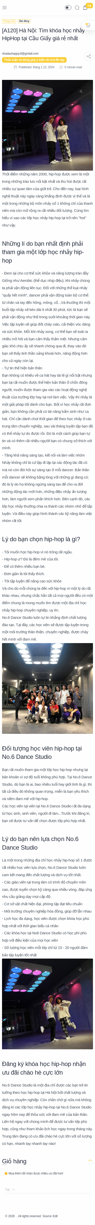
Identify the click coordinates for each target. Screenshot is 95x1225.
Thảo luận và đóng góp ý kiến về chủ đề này (34, 60)
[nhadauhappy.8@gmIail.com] (20, 53)
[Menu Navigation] (4, 7)
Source (47, 1216)
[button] (68, 7)
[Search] (77, 7)
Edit (55, 1216)
